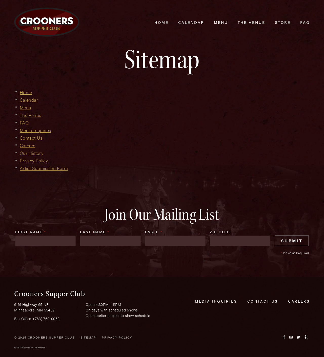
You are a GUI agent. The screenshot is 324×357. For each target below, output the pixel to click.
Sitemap (88, 337)
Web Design (22, 347)
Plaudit (40, 347)
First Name (30, 231)
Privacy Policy (117, 337)
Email (154, 231)
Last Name (94, 231)
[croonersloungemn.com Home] (46, 22)
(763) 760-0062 (46, 318)
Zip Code (220, 231)
